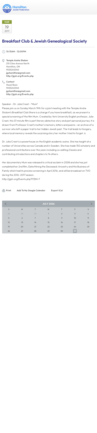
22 (48, 226)
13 (22, 222)
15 (48, 222)
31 (75, 231)
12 (9, 222)
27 (22, 231)
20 (22, 226)
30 (62, 231)
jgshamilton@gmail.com (18, 72)
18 (88, 222)
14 (35, 222)
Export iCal (57, 190)
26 (9, 231)
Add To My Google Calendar (31, 190)
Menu (91, 7)
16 (62, 222)
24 (75, 226)
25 (88, 226)
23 (62, 226)
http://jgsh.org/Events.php (20, 76)
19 (9, 226)
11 (88, 218)
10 (75, 218)
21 (35, 226)
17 (75, 222)
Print (6, 190)
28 (35, 231)
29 (48, 231)
